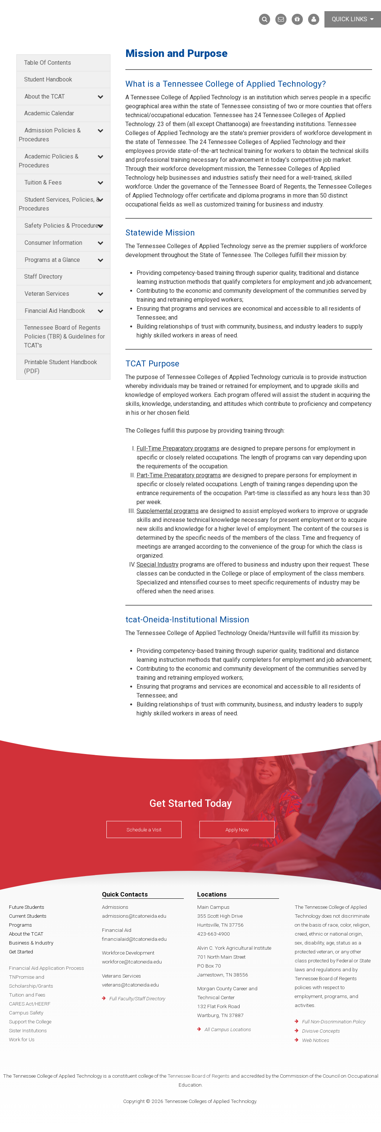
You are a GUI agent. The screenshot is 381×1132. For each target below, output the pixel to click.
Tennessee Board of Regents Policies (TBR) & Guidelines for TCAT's (64, 336)
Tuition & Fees (43, 182)
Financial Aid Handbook (55, 310)
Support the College (30, 1021)
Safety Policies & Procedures (63, 225)
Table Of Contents (47, 62)
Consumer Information (53, 242)
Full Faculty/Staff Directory (137, 998)
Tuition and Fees (27, 995)
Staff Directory (43, 276)
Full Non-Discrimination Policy (333, 1021)
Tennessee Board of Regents (198, 1076)
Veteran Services (47, 293)
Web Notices (315, 1040)
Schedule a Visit (144, 830)
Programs (20, 925)
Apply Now (237, 830)
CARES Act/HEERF (30, 1004)
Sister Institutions (28, 1030)
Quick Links (353, 19)
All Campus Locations (228, 1029)
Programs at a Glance (52, 259)
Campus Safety (26, 1013)
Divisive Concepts (321, 1031)
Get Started (21, 952)
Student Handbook (48, 79)
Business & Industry (31, 943)
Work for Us (22, 1039)
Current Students (28, 916)
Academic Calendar (49, 113)
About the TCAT (45, 96)
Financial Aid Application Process (46, 968)
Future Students (26, 907)
